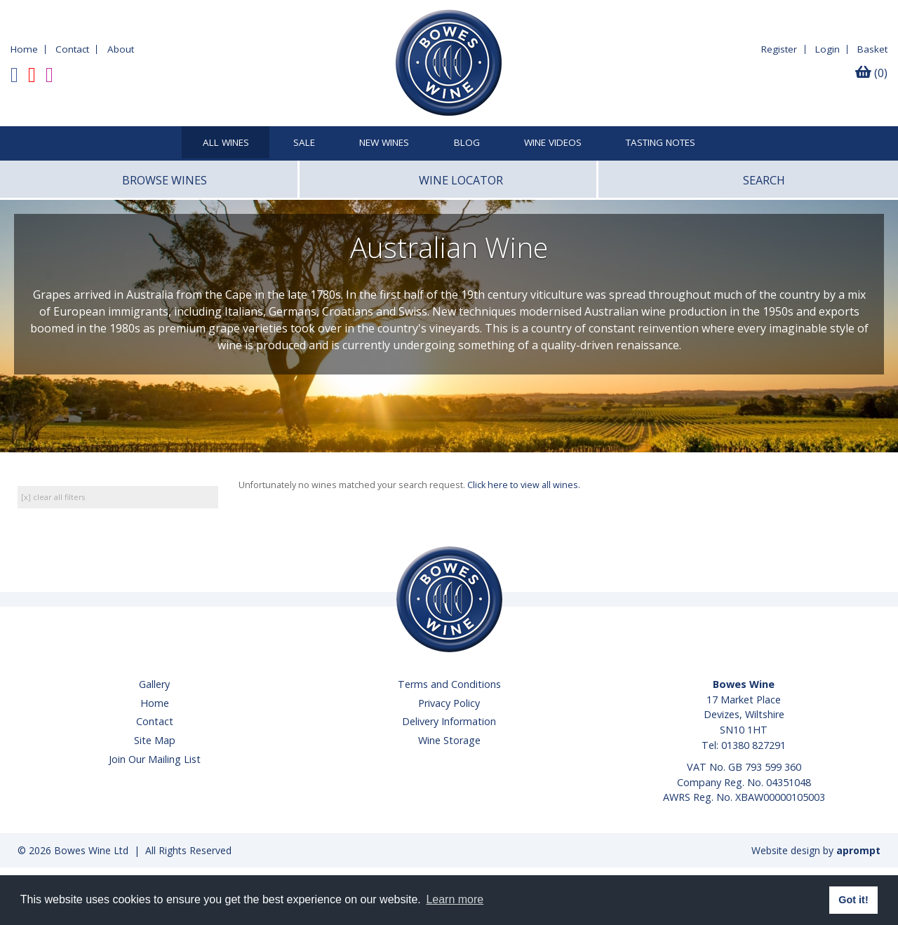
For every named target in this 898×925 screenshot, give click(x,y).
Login (827, 49)
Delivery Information (449, 721)
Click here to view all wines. (523, 485)
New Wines (384, 143)
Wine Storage (449, 740)
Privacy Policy (449, 703)
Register (779, 49)
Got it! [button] (853, 899)
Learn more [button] (454, 899)
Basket (872, 49)
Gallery (154, 684)
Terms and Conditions (449, 684)
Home (24, 49)
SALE (304, 143)
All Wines (226, 143)
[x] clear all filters (53, 497)
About (120, 49)
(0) (871, 73)
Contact (72, 49)
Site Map (154, 740)
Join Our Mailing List (155, 759)
